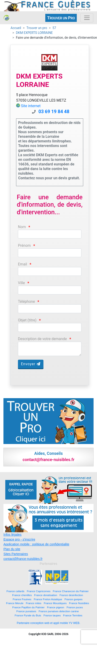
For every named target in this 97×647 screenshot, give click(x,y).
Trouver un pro (36, 28)
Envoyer (30, 364)
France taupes (52, 615)
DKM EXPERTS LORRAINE (34, 33)
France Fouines (22, 599)
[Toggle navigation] (86, 17)
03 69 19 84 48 (53, 111)
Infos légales (12, 534)
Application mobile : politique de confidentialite (36, 544)
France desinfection (71, 595)
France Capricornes (39, 591)
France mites (33, 603)
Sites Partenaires (15, 554)
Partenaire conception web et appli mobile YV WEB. (48, 623)
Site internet (31, 106)
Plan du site (11, 549)
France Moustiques (55, 603)
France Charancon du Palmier (71, 591)
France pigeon (55, 607)
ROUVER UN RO (61, 17)
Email (22, 264)
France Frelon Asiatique (48, 599)
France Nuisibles (79, 603)
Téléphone (26, 301)
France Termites (73, 615)
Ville (21, 283)
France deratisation (45, 595)
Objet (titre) (27, 320)
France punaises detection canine (59, 611)
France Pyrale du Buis (28, 615)
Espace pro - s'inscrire (19, 539)
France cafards (15, 591)
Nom (22, 227)
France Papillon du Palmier (28, 607)
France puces (75, 607)
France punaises (26, 611)
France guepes (74, 599)
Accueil (16, 28)
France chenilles (22, 595)
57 (54, 28)
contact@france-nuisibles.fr (23, 559)
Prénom (24, 245)
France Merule (14, 603)
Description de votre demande (42, 339)
